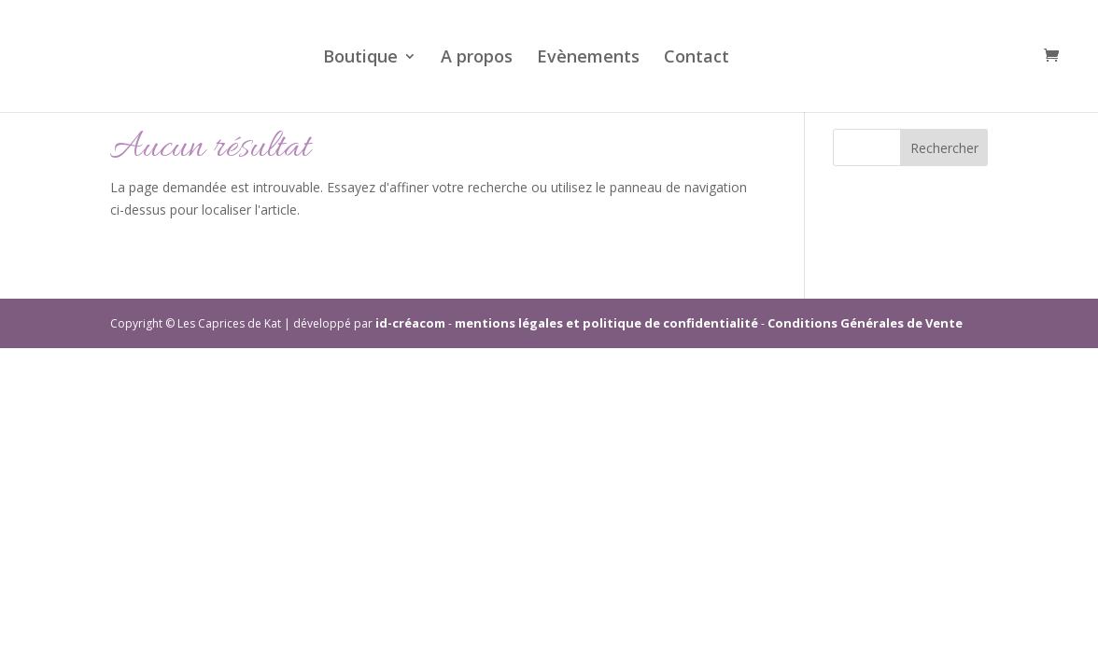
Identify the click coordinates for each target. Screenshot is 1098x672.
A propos (477, 58)
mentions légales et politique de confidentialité (606, 323)
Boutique (360, 58)
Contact (696, 58)
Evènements (588, 58)
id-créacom (410, 323)
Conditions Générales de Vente (865, 323)
